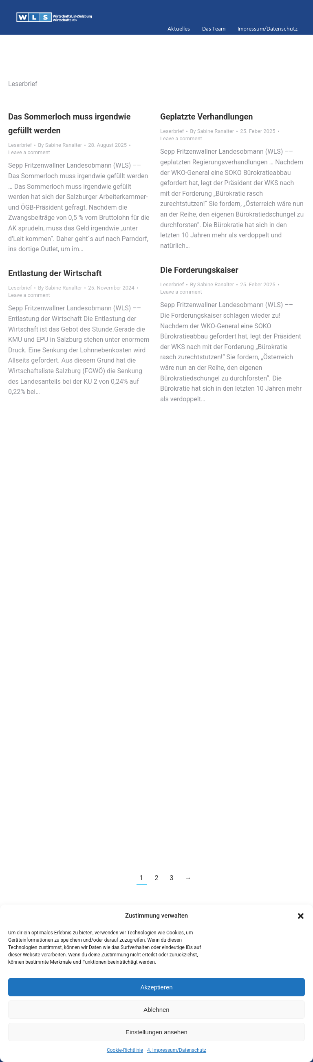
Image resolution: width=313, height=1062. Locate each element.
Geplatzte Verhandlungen (206, 117)
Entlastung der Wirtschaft (54, 273)
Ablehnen (156, 1009)
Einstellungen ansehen (156, 1032)
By (60, 145)
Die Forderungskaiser (199, 270)
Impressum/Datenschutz (268, 30)
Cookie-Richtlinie (125, 1050)
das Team (213, 30)
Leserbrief (20, 145)
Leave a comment (29, 152)
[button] (301, 916)
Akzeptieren (156, 987)
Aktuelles (179, 30)
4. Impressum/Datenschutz (176, 1050)
